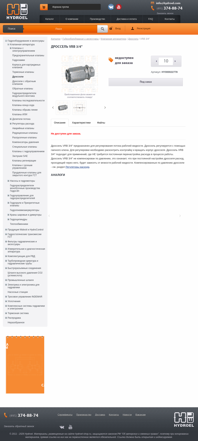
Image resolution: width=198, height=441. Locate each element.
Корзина (56, 7)
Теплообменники (19, 224)
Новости (127, 414)
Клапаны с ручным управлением (22, 166)
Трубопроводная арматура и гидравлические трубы (23, 262)
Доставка (100, 414)
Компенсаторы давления (25, 142)
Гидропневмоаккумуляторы (24, 210)
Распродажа (14, 318)
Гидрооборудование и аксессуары (26, 40)
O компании (72, 19)
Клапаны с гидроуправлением (28, 151)
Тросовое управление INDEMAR (25, 296)
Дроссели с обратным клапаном (24, 82)
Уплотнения (14, 301)
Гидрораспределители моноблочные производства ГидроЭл (25, 188)
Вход (118, 28)
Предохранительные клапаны (28, 55)
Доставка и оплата (127, 19)
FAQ (150, 19)
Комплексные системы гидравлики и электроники (26, 307)
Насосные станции (18, 292)
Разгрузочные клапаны (24, 137)
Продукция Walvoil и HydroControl (25, 229)
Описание (60, 122)
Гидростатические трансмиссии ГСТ (25, 235)
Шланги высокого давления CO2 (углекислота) (25, 274)
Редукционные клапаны (25, 133)
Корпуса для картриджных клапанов (26, 66)
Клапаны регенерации (24, 160)
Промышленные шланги (21, 280)
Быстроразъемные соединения (24, 268)
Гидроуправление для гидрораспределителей (22, 197)
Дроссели (17, 76)
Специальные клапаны (24, 146)
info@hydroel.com (168, 3)
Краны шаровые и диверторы (26, 214)
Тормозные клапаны (23, 72)
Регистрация (143, 28)
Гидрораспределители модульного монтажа (24, 94)
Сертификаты (65, 414)
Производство (97, 19)
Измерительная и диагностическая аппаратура (26, 250)
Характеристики (81, 122)
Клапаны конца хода (23, 105)
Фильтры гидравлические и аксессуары (22, 243)
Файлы (101, 122)
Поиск (11, 28)
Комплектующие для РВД (21, 256)
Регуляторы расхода (23, 123)
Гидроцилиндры (18, 219)
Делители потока (21, 119)
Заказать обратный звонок (19, 426)
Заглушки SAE (20, 156)
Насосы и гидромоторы (22, 181)
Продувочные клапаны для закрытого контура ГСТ (26, 174)
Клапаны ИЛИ (19, 114)
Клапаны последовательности (28, 100)
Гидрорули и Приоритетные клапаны (24, 204)
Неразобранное (16, 322)
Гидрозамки (18, 60)
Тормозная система (18, 313)
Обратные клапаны (22, 88)
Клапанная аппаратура (22, 44)
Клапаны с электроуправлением (23, 49)
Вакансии (141, 414)
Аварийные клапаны (23, 128)
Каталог (49, 19)
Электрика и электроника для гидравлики (23, 286)
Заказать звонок (165, 13)
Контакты (170, 19)
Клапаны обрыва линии (24, 109)
